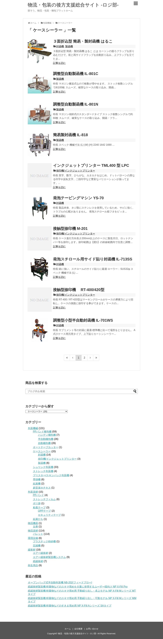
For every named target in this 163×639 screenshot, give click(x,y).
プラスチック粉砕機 (44, 541)
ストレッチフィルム (44, 499)
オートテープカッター (45, 447)
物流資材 (33, 530)
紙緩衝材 (38, 561)
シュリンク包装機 (43, 467)
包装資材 (33, 491)
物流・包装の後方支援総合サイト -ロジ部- (73, 4)
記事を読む (59, 63)
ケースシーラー (42, 451)
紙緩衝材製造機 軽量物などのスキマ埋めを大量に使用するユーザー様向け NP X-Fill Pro (78, 586)
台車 (35, 526)
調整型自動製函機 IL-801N (75, 104)
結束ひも (38, 519)
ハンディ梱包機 (47, 435)
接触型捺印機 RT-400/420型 (78, 290)
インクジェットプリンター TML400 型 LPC (91, 165)
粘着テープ (39, 507)
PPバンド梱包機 (42, 431)
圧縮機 (37, 545)
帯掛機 (37, 479)
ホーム (68, 629)
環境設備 (33, 538)
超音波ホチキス (42, 487)
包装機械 (33, 428)
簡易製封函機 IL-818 (70, 135)
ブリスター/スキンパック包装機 (51, 475)
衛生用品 (33, 565)
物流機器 (33, 523)
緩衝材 (31, 549)
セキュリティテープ (49, 515)
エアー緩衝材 (40, 553)
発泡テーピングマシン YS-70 (78, 198)
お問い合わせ (92, 629)
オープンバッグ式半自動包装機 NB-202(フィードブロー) (60, 582)
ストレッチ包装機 (43, 471)
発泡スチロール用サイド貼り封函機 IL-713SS (92, 259)
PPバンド (38, 495)
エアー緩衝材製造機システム (49, 557)
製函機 (69, 46)
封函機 (60, 46)
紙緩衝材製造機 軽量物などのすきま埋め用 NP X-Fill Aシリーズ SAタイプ (70, 605)
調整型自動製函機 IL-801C (75, 73)
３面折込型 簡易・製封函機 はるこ (83, 41)
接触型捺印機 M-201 (70, 228)
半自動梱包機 (45, 439)
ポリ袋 (37, 503)
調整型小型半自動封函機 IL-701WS (83, 320)
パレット (38, 534)
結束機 (37, 483)
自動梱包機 (44, 443)
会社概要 (78, 629)
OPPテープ (44, 510)
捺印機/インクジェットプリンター (75, 170)
